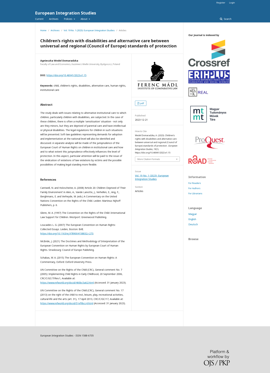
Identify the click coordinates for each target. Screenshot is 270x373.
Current (39, 19)
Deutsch (193, 224)
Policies (68, 19)
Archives (53, 19)
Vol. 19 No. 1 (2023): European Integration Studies (89, 30)
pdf (142, 103)
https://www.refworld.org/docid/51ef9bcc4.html (66, 303)
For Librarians (195, 193)
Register (220, 2)
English (192, 219)
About (84, 19)
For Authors (194, 188)
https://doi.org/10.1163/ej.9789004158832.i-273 (66, 233)
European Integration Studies (65, 13)
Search (227, 19)
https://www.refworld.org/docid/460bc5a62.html (67, 282)
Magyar (192, 214)
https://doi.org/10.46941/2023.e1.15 (66, 75)
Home (43, 30)
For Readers (194, 183)
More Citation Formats (148, 159)
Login (232, 2)
